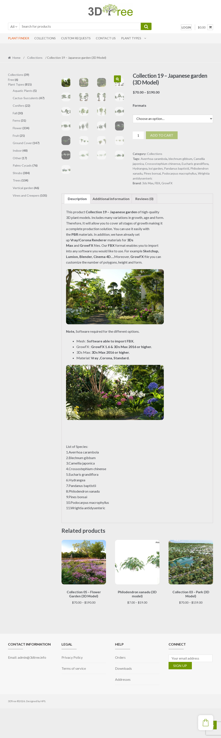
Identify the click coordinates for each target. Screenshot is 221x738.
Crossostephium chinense (162, 163)
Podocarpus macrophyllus (179, 173)
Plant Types (131, 38)
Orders (120, 687)
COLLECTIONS (45, 38)
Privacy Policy (72, 687)
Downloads (123, 698)
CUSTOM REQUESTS (76, 38)
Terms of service (74, 698)
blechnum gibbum (180, 159)
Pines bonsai (152, 173)
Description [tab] (77, 229)
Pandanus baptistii (176, 168)
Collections (35, 57)
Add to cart (161, 135)
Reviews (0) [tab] (144, 229)
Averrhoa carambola (154, 159)
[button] (117, 78)
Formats (139, 105)
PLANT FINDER (18, 38)
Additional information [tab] (111, 229)
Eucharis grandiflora (195, 163)
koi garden (156, 168)
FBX (157, 183)
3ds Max (147, 183)
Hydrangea (140, 168)
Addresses (123, 709)
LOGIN (186, 27)
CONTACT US (106, 38)
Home (17, 57)
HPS (43, 730)
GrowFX (166, 183)
